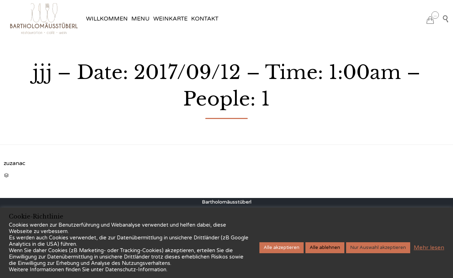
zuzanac (14, 163)
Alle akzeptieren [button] (281, 247)
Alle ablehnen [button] (325, 247)
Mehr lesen (429, 247)
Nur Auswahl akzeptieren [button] (378, 247)
